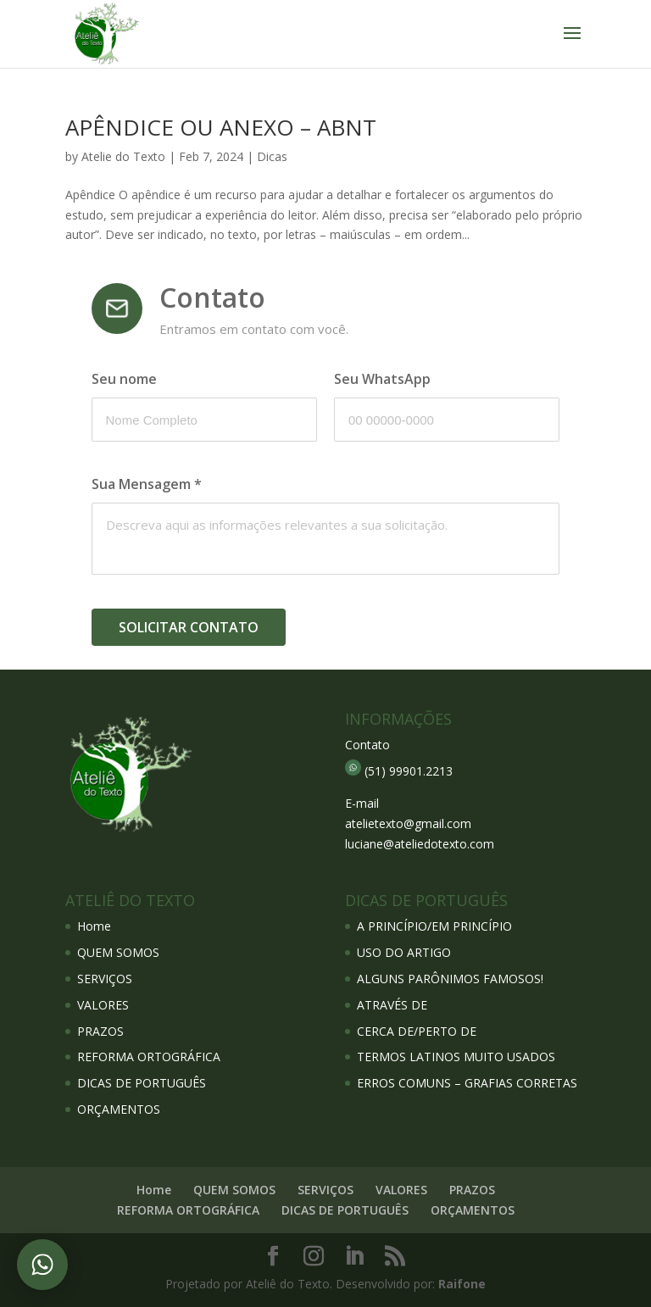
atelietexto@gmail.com (408, 823)
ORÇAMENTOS (118, 1109)
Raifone (462, 1284)
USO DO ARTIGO (404, 952)
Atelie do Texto (123, 156)
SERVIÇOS (104, 979)
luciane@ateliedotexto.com (419, 844)
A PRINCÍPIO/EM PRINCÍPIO (434, 926)
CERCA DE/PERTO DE (416, 1031)
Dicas (272, 156)
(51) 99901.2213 (408, 771)
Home (94, 926)
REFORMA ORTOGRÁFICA (148, 1056)
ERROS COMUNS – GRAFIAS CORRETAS (467, 1083)
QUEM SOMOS (118, 952)
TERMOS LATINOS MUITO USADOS (456, 1056)
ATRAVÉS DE (392, 1005)
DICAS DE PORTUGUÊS (141, 1083)
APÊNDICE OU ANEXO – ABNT (220, 127)
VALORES (103, 1005)
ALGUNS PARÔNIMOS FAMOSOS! (450, 979)
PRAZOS (100, 1031)
